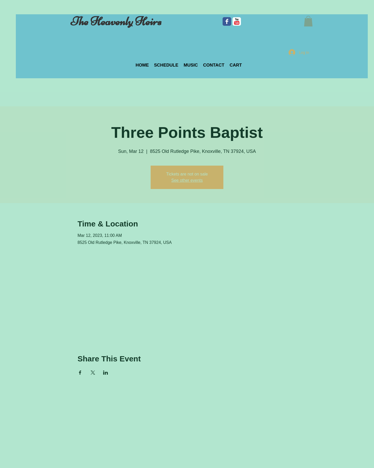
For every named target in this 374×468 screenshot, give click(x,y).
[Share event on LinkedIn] (105, 372)
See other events (187, 180)
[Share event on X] (92, 372)
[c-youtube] (236, 21)
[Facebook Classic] (227, 21)
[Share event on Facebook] (80, 372)
